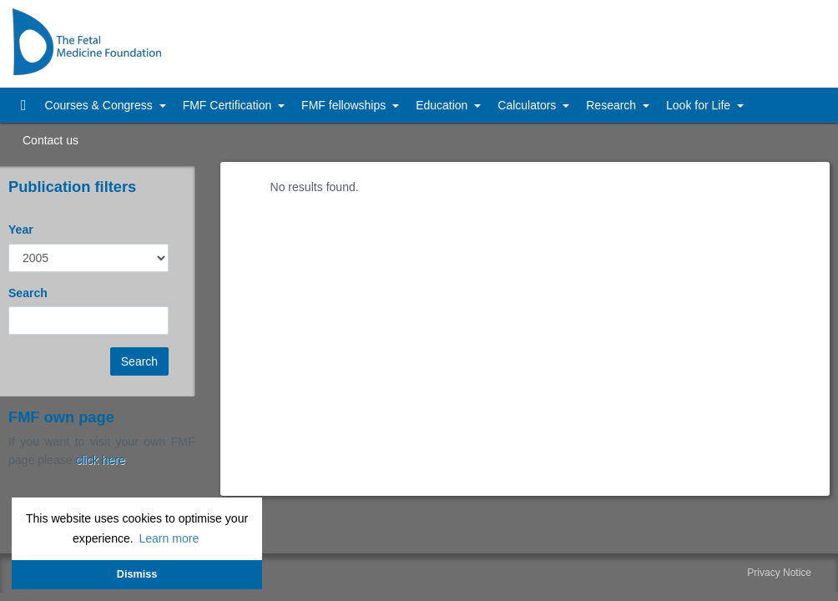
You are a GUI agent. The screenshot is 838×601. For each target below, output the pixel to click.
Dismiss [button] (137, 574)
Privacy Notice (779, 572)
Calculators (528, 105)
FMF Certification (229, 105)
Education (443, 105)
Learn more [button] (169, 538)
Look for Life (700, 105)
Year (20, 229)
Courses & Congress (100, 105)
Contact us (50, 140)
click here (99, 460)
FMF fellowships (345, 105)
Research (612, 105)
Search (28, 293)
